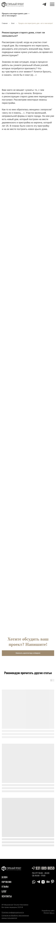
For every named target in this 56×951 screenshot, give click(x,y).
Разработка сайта (48, 911)
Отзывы (5, 886)
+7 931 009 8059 (43, 868)
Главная (5, 23)
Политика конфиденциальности (13, 912)
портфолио (6, 881)
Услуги (4, 877)
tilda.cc (52, 913)
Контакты (7, 896)
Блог (13, 23)
